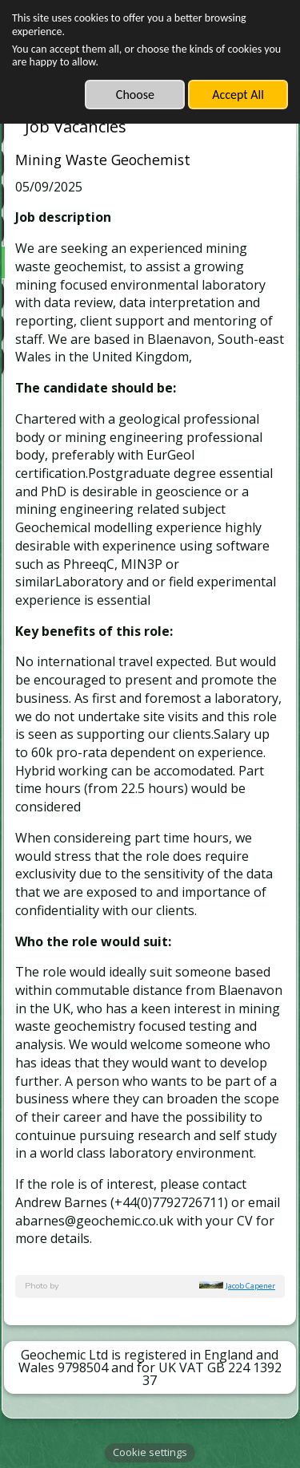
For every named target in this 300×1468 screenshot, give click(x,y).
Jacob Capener (250, 1286)
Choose (135, 94)
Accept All (238, 94)
